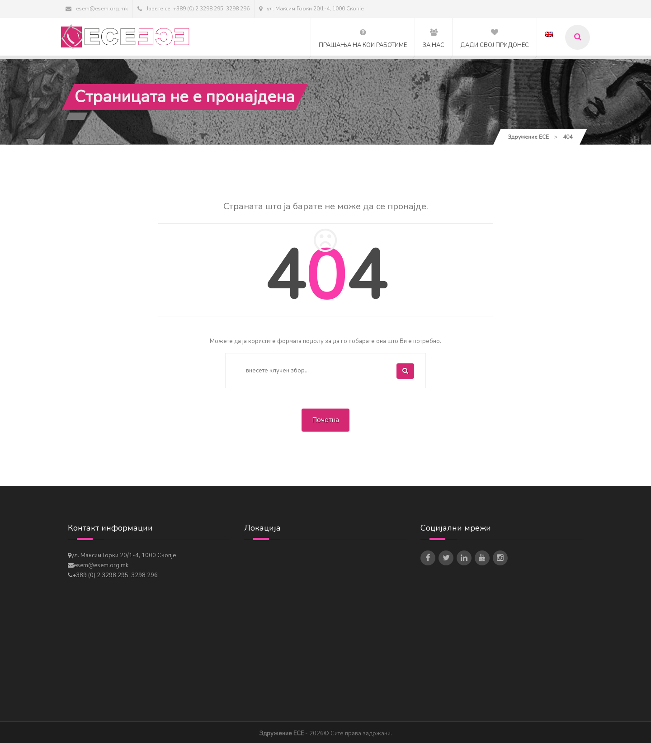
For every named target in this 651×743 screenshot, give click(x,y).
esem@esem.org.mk (97, 8)
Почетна (325, 419)
